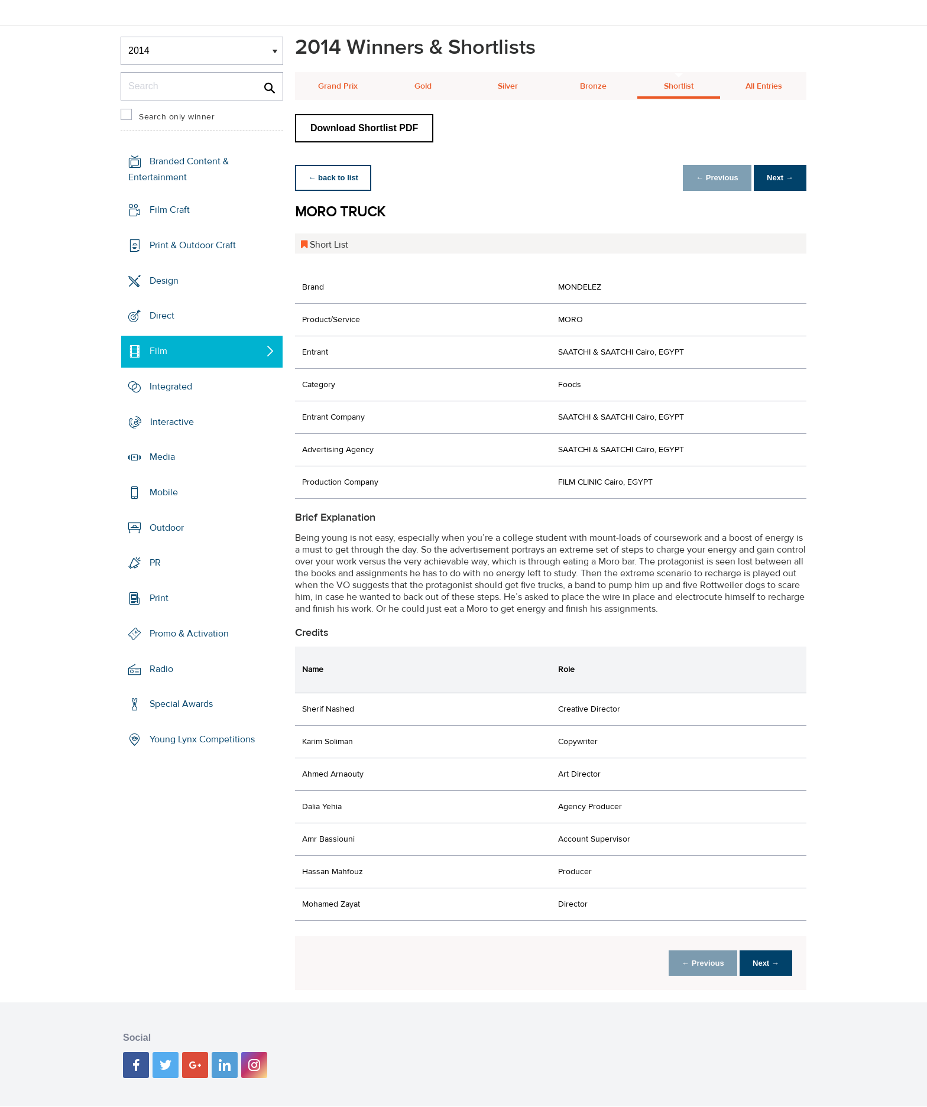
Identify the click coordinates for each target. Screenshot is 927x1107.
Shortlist (678, 86)
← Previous (714, 177)
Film (158, 351)
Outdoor (167, 528)
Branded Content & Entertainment (178, 169)
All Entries (764, 86)
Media (162, 457)
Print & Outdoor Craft (193, 245)
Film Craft (170, 210)
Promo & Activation (189, 633)
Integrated (171, 386)
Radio (161, 669)
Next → (779, 177)
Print (159, 598)
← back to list (334, 177)
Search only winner (177, 117)
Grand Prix (338, 86)
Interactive (172, 421)
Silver (508, 86)
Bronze (593, 86)
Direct (162, 316)
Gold (423, 86)
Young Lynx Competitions (202, 739)
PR (155, 563)
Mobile (164, 492)
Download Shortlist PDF (364, 128)
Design (164, 280)
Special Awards (181, 704)
